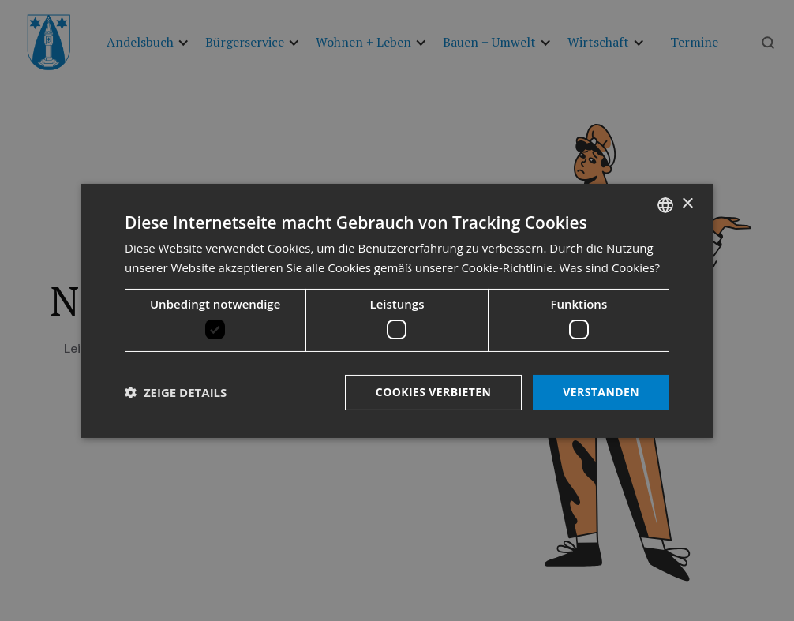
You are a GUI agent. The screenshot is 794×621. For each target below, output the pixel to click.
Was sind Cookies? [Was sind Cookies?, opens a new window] (609, 267)
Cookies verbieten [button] (434, 391)
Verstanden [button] (601, 391)
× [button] (687, 204)
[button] (176, 392)
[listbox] (665, 204)
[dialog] (397, 310)
